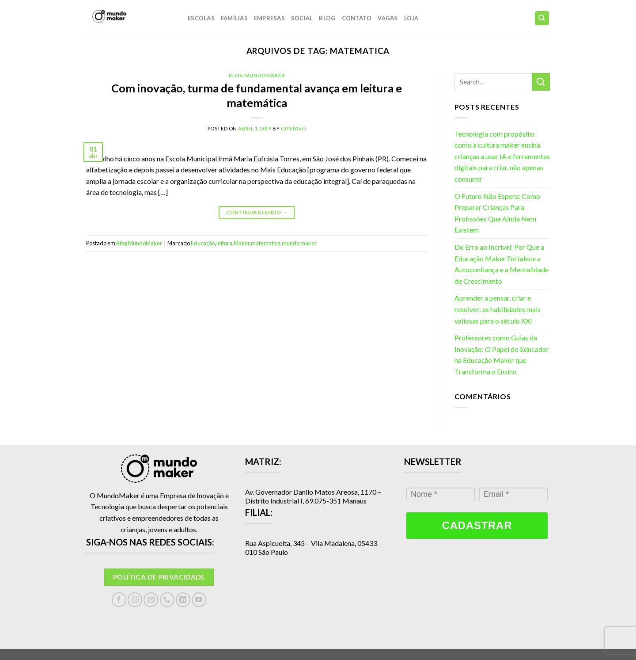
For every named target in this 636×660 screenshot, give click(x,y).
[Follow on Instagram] (135, 599)
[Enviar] (541, 81)
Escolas (201, 18)
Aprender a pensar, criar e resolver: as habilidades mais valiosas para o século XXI (497, 309)
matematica (265, 243)
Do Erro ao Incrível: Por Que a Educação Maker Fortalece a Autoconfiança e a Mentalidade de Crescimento (501, 264)
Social (302, 18)
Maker (242, 243)
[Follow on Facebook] (119, 599)
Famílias (234, 18)
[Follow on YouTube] (199, 599)
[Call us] (167, 599)
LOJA (411, 18)
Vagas (388, 18)
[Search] (542, 18)
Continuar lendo (257, 212)
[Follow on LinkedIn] (183, 599)
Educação (203, 243)
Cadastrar (477, 525)
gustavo (293, 128)
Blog (327, 18)
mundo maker (299, 243)
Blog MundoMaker (256, 75)
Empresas (269, 18)
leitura (224, 243)
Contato (357, 18)
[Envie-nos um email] (151, 599)
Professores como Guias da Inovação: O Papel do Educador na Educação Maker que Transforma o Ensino (501, 354)
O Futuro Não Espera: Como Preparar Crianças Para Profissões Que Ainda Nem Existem (497, 213)
